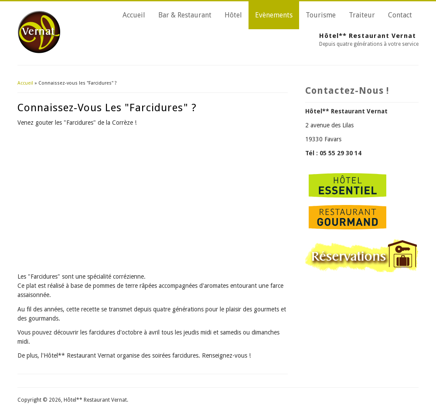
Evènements (274, 15)
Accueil (134, 15)
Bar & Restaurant (184, 15)
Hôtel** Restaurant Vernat (367, 36)
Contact (400, 15)
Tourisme (321, 15)
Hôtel (233, 15)
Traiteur (362, 15)
